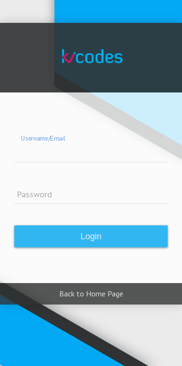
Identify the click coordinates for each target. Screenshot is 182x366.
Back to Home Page (91, 293)
